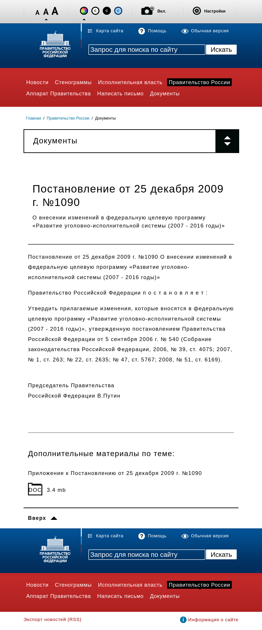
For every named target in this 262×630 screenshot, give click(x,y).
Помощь (157, 30)
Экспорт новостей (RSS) (53, 619)
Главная (33, 118)
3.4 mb (56, 490)
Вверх (37, 518)
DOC (35, 490)
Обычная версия (210, 30)
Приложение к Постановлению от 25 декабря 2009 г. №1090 (115, 473)
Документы (105, 118)
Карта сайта (109, 30)
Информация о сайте (213, 619)
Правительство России (68, 118)
